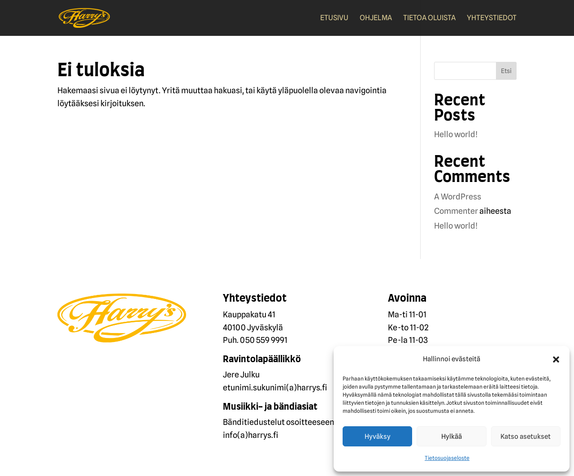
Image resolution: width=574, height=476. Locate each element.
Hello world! (456, 134)
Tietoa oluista (429, 18)
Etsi (506, 70)
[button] (556, 359)
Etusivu (334, 18)
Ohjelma (376, 18)
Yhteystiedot (492, 18)
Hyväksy (378, 437)
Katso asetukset (525, 437)
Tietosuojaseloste (447, 457)
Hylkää (451, 437)
